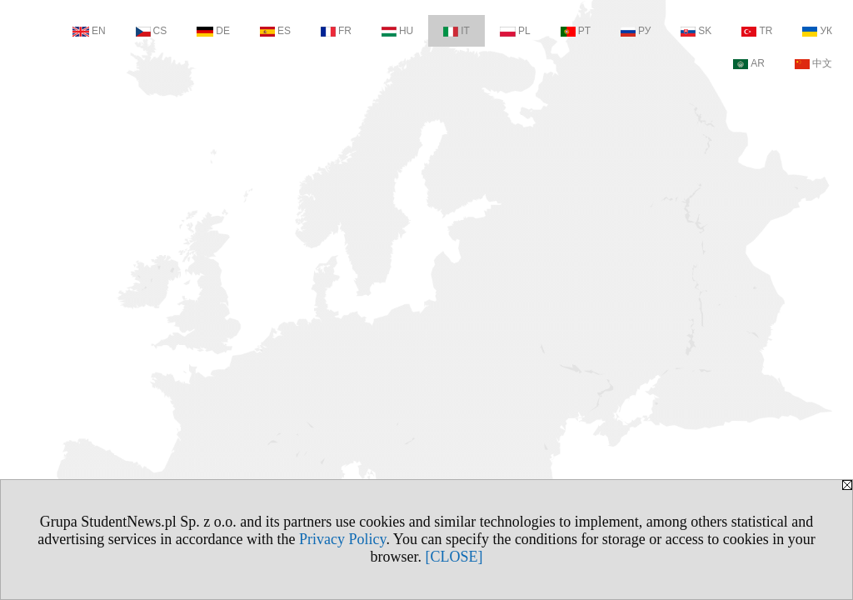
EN (89, 31)
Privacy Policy (342, 539)
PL (515, 31)
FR (336, 31)
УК (817, 31)
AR (749, 63)
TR (756, 31)
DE (213, 31)
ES (275, 31)
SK (696, 31)
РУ (636, 31)
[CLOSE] (454, 556)
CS (151, 31)
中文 (813, 63)
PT (576, 31)
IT (456, 31)
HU (397, 31)
